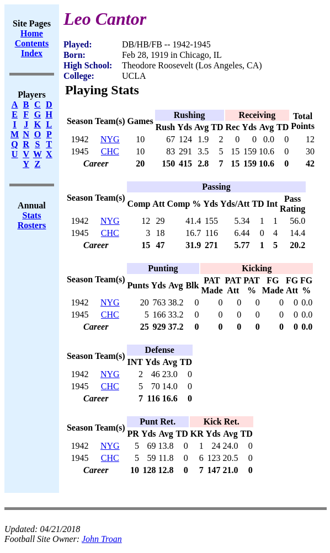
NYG (110, 139)
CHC (110, 151)
